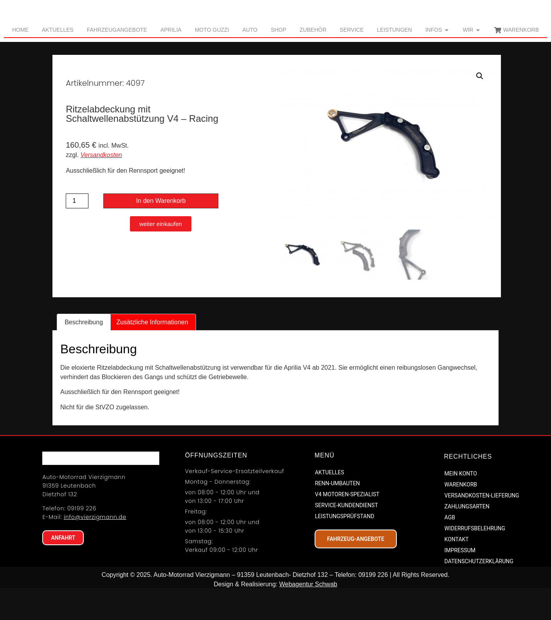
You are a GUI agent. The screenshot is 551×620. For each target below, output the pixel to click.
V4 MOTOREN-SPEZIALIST (347, 525)
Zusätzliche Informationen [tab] (152, 352)
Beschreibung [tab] (84, 352)
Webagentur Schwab (308, 615)
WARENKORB (461, 515)
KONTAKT (457, 570)
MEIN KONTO (461, 504)
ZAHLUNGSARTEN (467, 537)
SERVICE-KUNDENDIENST (346, 536)
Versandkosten (101, 185)
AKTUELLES (329, 503)
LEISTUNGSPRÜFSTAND (345, 547)
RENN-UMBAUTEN (337, 514)
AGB (450, 548)
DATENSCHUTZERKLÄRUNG (479, 592)
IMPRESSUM (460, 581)
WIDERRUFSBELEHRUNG (475, 559)
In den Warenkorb (161, 231)
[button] (480, 107)
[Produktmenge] (77, 231)
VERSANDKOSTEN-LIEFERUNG (482, 526)
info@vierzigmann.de (95, 562)
